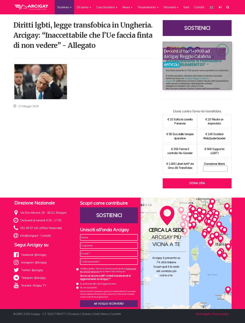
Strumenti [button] (171, 7)
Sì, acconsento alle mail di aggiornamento (98, 283)
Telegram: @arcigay (33, 278)
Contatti (199, 7)
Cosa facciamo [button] (106, 7)
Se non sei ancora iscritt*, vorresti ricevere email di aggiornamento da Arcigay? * (105, 277)
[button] (220, 7)
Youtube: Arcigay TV (33, 285)
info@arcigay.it (29, 235)
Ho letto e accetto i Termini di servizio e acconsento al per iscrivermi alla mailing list (108, 270)
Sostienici (197, 28)
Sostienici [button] (64, 7)
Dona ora (197, 183)
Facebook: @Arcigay (34, 255)
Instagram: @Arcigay (34, 262)
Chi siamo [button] (84, 7)
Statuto (86, 314)
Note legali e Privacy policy (212, 314)
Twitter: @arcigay (32, 270)
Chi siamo (74, 314)
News (105, 314)
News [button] (127, 7)
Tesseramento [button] (148, 7)
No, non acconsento (88, 287)
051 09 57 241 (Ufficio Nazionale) (41, 228)
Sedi (186, 7)
